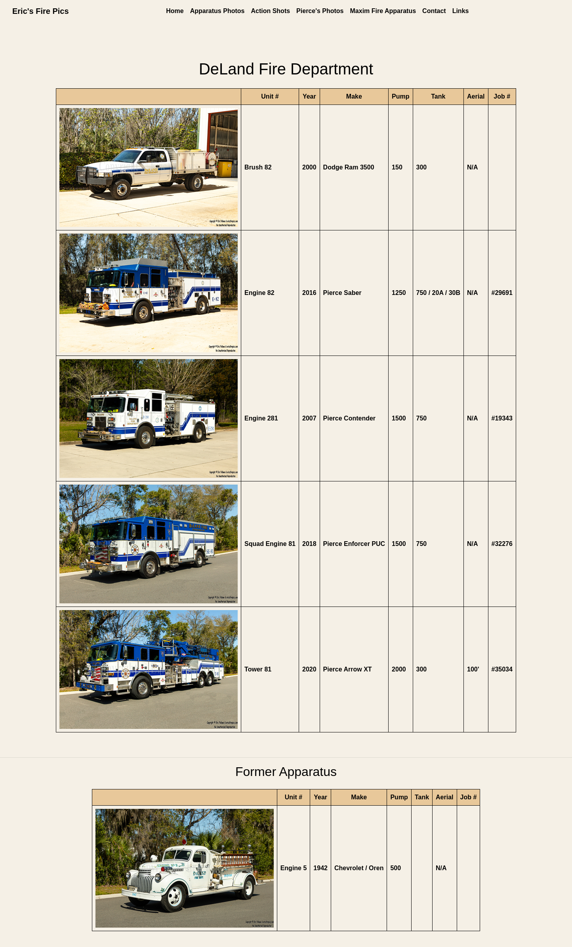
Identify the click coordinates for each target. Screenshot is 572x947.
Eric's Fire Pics (40, 11)
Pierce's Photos (319, 11)
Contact (434, 11)
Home (174, 11)
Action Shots (270, 11)
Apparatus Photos (217, 11)
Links (460, 11)
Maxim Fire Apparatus (383, 11)
